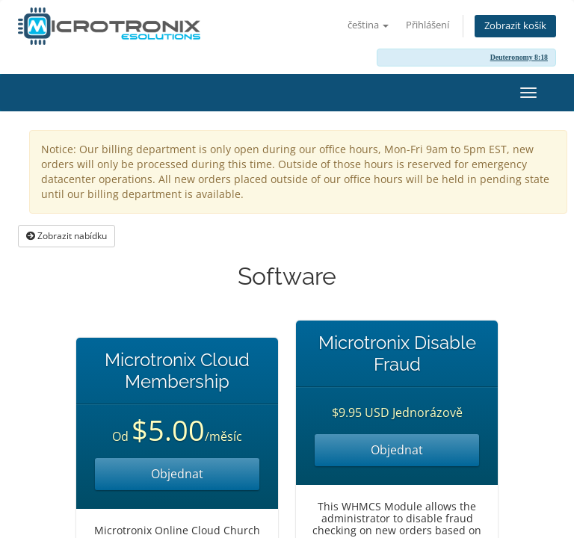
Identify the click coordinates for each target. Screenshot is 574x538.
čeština (368, 25)
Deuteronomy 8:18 (519, 57)
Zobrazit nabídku (66, 235)
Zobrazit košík (515, 25)
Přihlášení (427, 25)
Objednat (177, 474)
